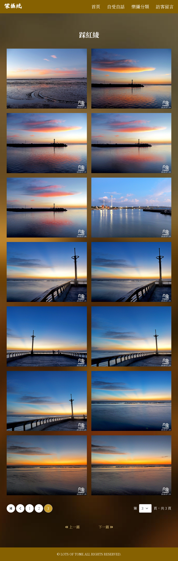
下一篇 (105, 526)
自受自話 (116, 6)
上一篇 (72, 526)
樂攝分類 (140, 6)
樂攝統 (15, 6)
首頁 (95, 6)
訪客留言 (165, 6)
